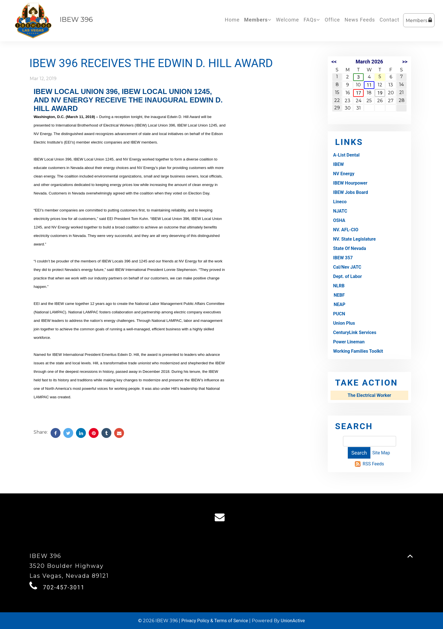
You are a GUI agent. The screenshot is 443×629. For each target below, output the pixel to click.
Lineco (340, 201)
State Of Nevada (349, 248)
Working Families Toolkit (358, 351)
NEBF (339, 295)
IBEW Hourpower (350, 183)
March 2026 (369, 62)
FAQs (311, 20)
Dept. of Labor (347, 276)
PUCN (339, 313)
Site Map (381, 452)
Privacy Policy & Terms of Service (214, 620)
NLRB (338, 285)
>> (404, 62)
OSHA (339, 220)
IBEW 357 (343, 257)
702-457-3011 (63, 587)
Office (332, 20)
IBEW (338, 164)
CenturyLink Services (354, 332)
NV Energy (343, 173)
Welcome (287, 20)
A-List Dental (346, 155)
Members (419, 20)
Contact (389, 20)
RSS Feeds (373, 464)
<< (333, 62)
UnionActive (293, 620)
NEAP (339, 304)
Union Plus (344, 323)
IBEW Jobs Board (350, 192)
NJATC (340, 211)
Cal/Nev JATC (347, 267)
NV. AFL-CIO (345, 229)
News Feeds (359, 20)
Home (232, 20)
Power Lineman (348, 342)
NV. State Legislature (354, 239)
